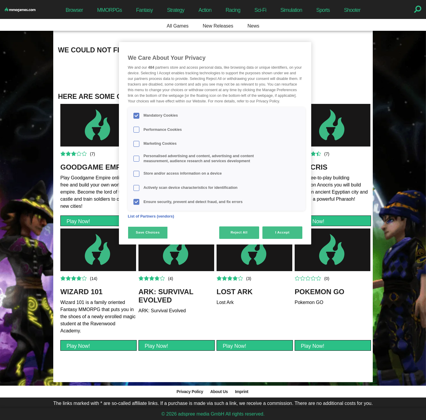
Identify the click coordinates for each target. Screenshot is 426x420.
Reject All (239, 232)
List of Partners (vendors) (151, 216)
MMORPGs (109, 10)
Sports (323, 10)
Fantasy (144, 10)
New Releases (218, 25)
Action (205, 10)
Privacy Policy (190, 391)
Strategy (175, 10)
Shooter (352, 10)
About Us (219, 391)
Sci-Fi (260, 10)
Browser (74, 10)
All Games (178, 25)
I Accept (282, 232)
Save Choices (148, 232)
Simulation (291, 10)
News (253, 25)
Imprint (241, 391)
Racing (233, 10)
